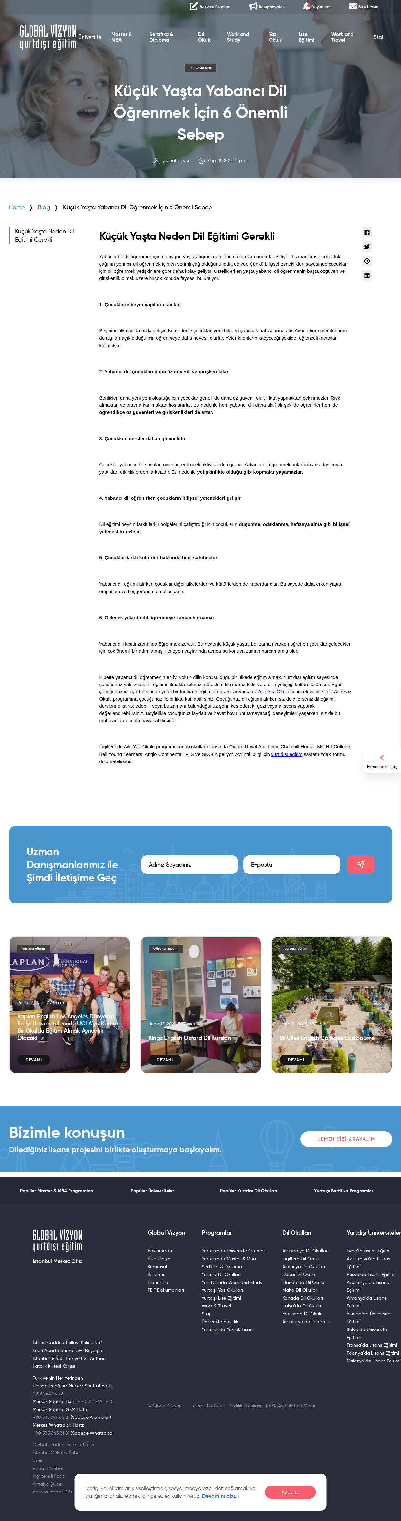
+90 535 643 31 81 (51, 1433)
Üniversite (87, 40)
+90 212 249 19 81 (96, 1401)
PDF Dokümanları (166, 1290)
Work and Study (238, 40)
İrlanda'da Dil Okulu (303, 1282)
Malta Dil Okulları (300, 1290)
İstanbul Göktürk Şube (56, 1452)
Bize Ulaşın (159, 1259)
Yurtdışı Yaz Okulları (222, 1290)
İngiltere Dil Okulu (300, 1259)
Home (17, 207)
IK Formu (157, 1274)
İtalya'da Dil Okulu (301, 1306)
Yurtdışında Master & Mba (229, 1259)
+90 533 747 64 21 (51, 1417)
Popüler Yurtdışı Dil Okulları (248, 1190)
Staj (382, 40)
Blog (44, 207)
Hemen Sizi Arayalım (346, 1139)
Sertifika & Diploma (159, 40)
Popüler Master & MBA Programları (56, 1190)
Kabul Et (290, 1492)
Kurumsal (157, 1266)
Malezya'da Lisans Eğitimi (373, 1361)
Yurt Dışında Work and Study (232, 1282)
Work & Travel (216, 1306)
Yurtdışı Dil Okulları (221, 1274)
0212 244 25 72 (48, 1394)
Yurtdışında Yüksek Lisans (228, 1329)
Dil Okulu (204, 40)
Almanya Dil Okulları (303, 1266)
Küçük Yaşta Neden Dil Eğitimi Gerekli (44, 235)
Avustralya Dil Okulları (305, 1251)
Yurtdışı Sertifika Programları (344, 1190)
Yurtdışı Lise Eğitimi (221, 1298)
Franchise (158, 1282)
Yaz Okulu (277, 40)
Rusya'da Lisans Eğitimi (371, 1274)
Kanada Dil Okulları (302, 1298)
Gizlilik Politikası (245, 1406)
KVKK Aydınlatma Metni (290, 1406)
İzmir (38, 1460)
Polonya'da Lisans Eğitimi (373, 1353)
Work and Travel (345, 40)
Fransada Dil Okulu (302, 1314)
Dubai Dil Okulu (298, 1274)
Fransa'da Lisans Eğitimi (372, 1345)
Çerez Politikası (208, 1406)
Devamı (34, 1059)
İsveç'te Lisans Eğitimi (369, 1251)
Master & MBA (119, 40)
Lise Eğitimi (308, 40)
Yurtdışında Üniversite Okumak (234, 1251)
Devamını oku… (220, 1496)
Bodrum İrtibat (48, 1468)
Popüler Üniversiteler (152, 1190)
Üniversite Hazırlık (220, 1321)
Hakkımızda (160, 1251)
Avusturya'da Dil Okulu (306, 1321)
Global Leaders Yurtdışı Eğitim (64, 1445)
